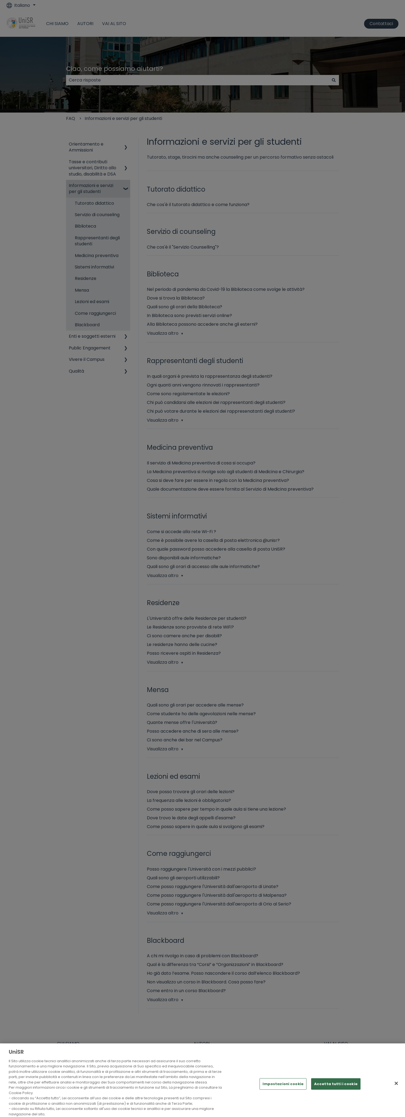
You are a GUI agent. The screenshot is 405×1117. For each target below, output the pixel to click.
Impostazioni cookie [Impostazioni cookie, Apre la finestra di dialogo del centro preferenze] (283, 1092)
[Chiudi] (396, 1092)
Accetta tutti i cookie (336, 1092)
